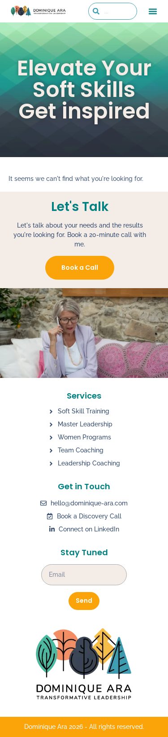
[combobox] (112, 11)
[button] (152, 11)
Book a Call (79, 267)
